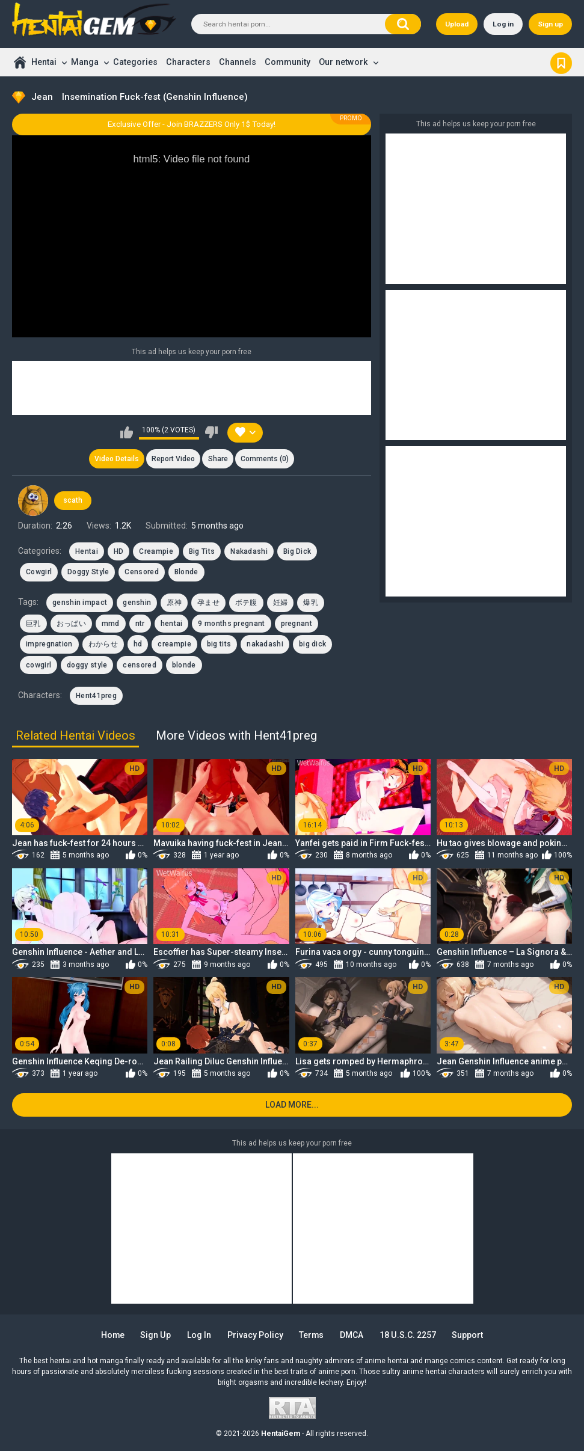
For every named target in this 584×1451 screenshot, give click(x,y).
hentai (172, 623)
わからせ (103, 644)
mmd (111, 623)
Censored (141, 572)
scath (72, 501)
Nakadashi (249, 551)
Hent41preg (96, 696)
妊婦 (280, 603)
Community (287, 62)
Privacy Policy (255, 1335)
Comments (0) (265, 459)
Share (218, 459)
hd (138, 644)
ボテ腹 (246, 603)
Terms (311, 1335)
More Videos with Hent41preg (236, 735)
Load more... (292, 1104)
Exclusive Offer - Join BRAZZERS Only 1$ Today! (191, 124)
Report (173, 459)
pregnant (296, 623)
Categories (135, 62)
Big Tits (202, 551)
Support (468, 1335)
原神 (174, 603)
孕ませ (208, 603)
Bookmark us (561, 62)
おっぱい (71, 623)
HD (119, 551)
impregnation (49, 644)
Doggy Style (88, 572)
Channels (237, 62)
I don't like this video (211, 432)
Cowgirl (39, 572)
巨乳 (33, 623)
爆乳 (310, 603)
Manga (85, 62)
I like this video (126, 432)
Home (19, 62)
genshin (137, 603)
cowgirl (38, 665)
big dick (312, 644)
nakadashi (265, 644)
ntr (140, 623)
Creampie (156, 551)
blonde (184, 665)
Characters (188, 62)
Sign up (550, 24)
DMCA (352, 1335)
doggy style (87, 665)
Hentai (44, 62)
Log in (503, 24)
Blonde (186, 572)
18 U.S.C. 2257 (408, 1335)
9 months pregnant (231, 623)
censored (139, 665)
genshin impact (79, 603)
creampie (174, 644)
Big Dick (297, 551)
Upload (457, 24)
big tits (219, 644)
